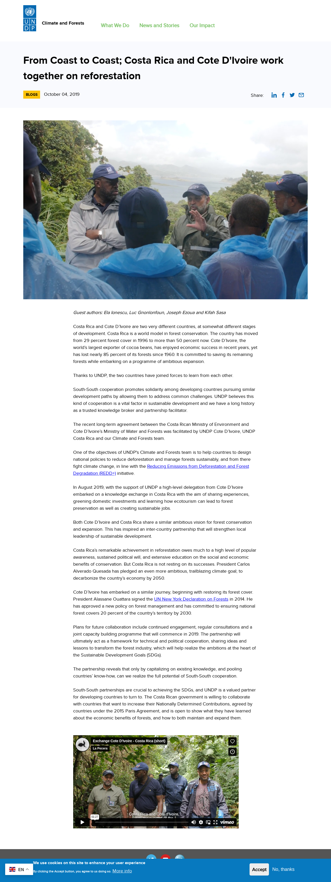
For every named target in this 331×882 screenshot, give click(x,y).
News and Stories (159, 25)
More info (122, 872)
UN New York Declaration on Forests (191, 599)
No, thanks (283, 870)
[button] (115, 24)
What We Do (115, 25)
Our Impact (202, 25)
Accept (259, 871)
